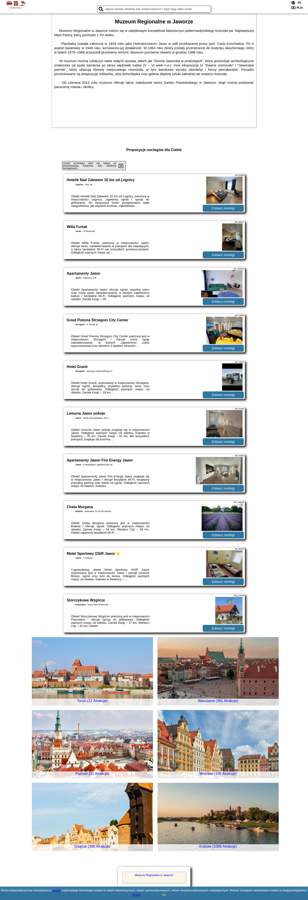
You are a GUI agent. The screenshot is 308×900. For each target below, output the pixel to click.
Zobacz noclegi (223, 208)
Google (56, 890)
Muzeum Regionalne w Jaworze (154, 875)
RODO (137, 895)
